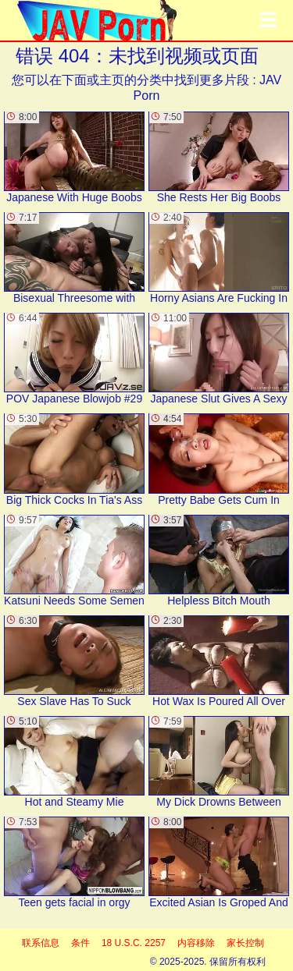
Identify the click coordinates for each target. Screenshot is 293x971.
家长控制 (245, 942)
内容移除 (196, 942)
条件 (80, 942)
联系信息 (40, 942)
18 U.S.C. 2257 (134, 942)
